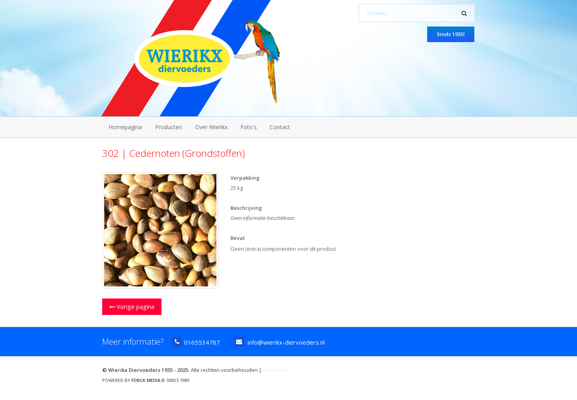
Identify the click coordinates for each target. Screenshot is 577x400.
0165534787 (196, 342)
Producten (168, 127)
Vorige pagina (131, 307)
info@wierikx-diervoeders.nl (279, 342)
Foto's (248, 127)
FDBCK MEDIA (145, 380)
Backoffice (275, 370)
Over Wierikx (211, 127)
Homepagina (125, 127)
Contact (280, 127)
